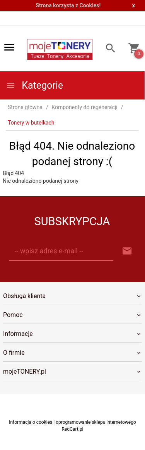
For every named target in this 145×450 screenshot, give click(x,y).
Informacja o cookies (30, 422)
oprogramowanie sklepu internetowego (96, 422)
